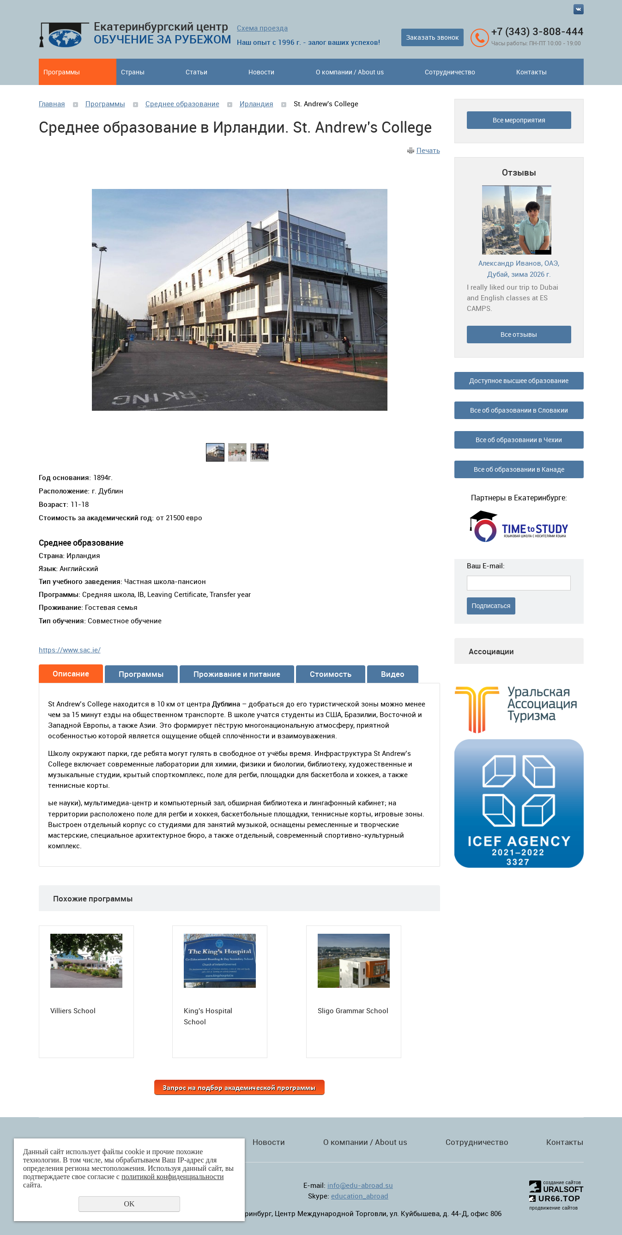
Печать (428, 150)
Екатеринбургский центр (162, 32)
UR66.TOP (554, 1198)
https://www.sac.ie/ (70, 649)
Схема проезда (262, 27)
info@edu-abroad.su (360, 1185)
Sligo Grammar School (353, 1010)
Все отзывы (519, 334)
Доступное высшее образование (518, 380)
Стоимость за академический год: (96, 517)
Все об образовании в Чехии (519, 439)
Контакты (531, 71)
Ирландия (256, 103)
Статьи (196, 71)
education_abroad (359, 1195)
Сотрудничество (450, 71)
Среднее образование (182, 103)
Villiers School (73, 1010)
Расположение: (64, 490)
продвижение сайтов (553, 1208)
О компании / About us (350, 71)
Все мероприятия (519, 120)
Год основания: (65, 477)
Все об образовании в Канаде (519, 469)
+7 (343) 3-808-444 (537, 31)
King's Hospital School (208, 1016)
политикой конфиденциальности (172, 1176)
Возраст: (53, 504)
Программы (61, 71)
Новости (261, 71)
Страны (133, 71)
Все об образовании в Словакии (519, 410)
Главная (52, 103)
